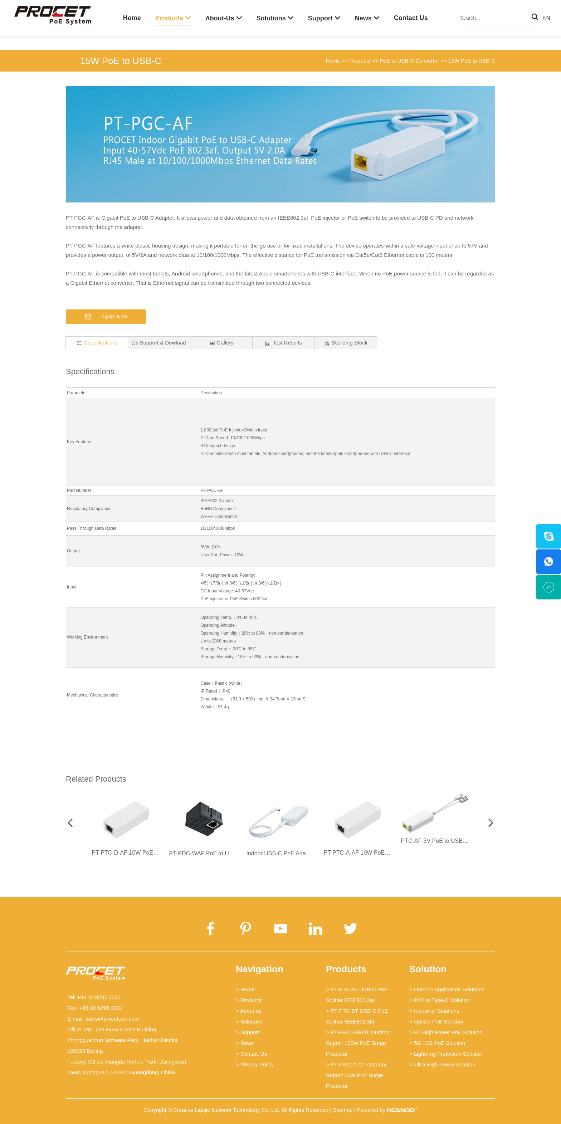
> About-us (249, 1011)
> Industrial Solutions (434, 1011)
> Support (247, 1032)
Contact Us (411, 17)
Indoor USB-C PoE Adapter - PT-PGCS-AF (300, 853)
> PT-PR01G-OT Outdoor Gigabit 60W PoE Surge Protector (356, 1075)
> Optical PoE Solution (436, 1021)
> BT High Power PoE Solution (445, 1032)
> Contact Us (251, 1054)
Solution (428, 969)
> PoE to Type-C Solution (439, 1000)
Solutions (271, 18)
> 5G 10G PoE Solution (437, 1043)
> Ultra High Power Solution (442, 1064)
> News (245, 1043)
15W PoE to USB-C (120, 60)
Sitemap (343, 1110)
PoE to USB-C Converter (409, 61)
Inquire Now (106, 317)
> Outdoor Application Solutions (446, 989)
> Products (249, 1000)
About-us (219, 18)
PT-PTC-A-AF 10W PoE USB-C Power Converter (385, 853)
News (363, 18)
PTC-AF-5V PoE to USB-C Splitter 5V (449, 841)
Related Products (96, 778)
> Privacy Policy (255, 1064)
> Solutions (249, 1021)
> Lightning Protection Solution (445, 1054)
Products (169, 18)
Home (132, 17)
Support (320, 18)
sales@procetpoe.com (112, 1019)
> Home (245, 989)
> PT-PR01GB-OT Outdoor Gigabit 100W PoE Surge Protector (358, 1043)
